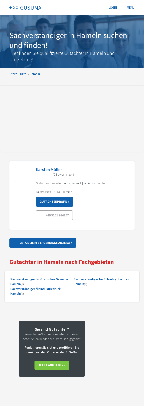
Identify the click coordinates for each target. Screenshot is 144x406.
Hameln (35, 74)
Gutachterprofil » (55, 202)
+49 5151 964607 (54, 215)
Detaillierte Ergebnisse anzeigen (43, 242)
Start (13, 74)
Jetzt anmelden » (52, 365)
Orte (23, 74)
